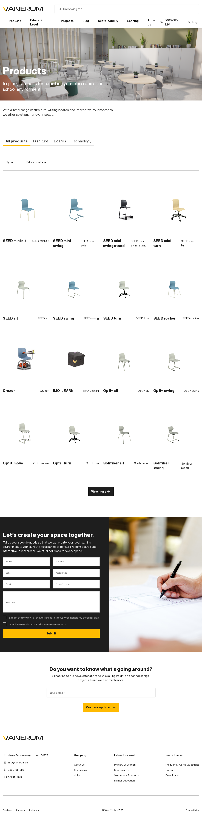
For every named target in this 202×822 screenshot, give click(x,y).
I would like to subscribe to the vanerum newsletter (37, 624)
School (9, 572)
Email (9, 584)
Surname (59, 561)
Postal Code (61, 572)
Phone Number (62, 584)
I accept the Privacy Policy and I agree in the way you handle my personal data (53, 617)
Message (10, 602)
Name (9, 561)
